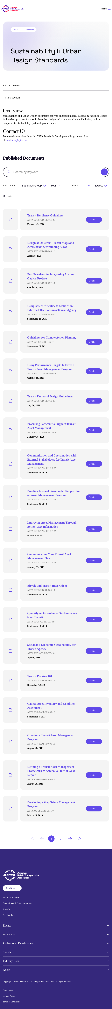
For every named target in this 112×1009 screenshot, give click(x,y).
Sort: (75, 185)
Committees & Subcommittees (17, 903)
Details (92, 219)
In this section (12, 97)
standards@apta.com (16, 140)
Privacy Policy (9, 996)
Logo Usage (8, 990)
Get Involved (9, 915)
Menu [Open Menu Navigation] (106, 9)
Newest (98, 185)
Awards (6, 909)
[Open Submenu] (108, 925)
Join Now (10, 888)
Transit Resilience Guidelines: (45, 215)
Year (53, 185)
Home (15, 30)
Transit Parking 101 (39, 676)
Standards (30, 30)
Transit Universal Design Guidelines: (50, 396)
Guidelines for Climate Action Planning (51, 337)
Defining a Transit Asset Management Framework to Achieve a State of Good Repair (51, 771)
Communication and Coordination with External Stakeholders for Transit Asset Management (51, 459)
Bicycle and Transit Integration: (47, 585)
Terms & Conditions (11, 1002)
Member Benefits (11, 897)
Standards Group (32, 185)
